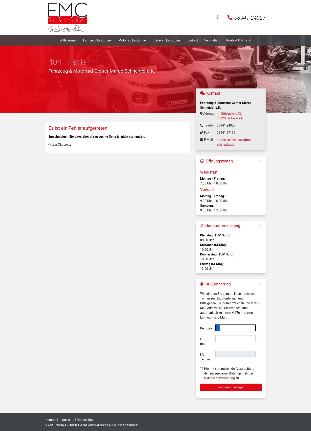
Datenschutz (85, 420)
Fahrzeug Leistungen (97, 40)
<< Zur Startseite (59, 144)
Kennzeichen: (206, 328)
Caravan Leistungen (167, 40)
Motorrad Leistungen (133, 40)
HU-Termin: (205, 356)
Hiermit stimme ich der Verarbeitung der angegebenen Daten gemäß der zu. (227, 373)
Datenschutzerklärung (219, 378)
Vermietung (212, 40)
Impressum (66, 420)
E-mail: (203, 341)
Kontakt (50, 420)
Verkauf (192, 40)
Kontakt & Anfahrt (238, 40)
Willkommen (68, 40)
